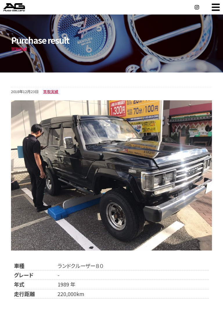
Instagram (196, 7)
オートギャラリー (20, 7)
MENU (215, 7)
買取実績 (50, 91)
